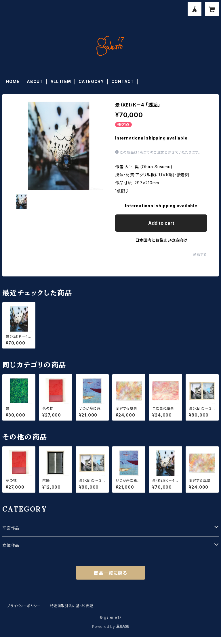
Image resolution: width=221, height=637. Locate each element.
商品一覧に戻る (110, 573)
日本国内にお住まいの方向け (161, 240)
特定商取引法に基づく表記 (71, 606)
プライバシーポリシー (24, 606)
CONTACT (122, 81)
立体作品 (10, 545)
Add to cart (161, 223)
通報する (200, 254)
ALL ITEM (60, 81)
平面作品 (10, 527)
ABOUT (35, 81)
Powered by (110, 626)
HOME (12, 81)
